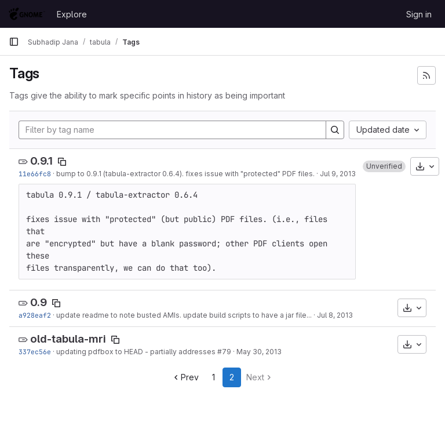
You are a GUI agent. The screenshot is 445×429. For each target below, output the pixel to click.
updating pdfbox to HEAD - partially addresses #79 (143, 351)
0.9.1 (41, 161)
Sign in (419, 14)
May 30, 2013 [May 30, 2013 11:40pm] (259, 351)
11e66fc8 (35, 173)
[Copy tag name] (62, 162)
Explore (72, 14)
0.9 (38, 302)
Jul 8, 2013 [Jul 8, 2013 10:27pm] (335, 315)
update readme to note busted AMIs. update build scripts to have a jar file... (184, 315)
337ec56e (35, 351)
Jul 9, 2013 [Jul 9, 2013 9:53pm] (338, 173)
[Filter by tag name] (172, 130)
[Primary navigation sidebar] (14, 41)
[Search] (335, 130)
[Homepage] (27, 14)
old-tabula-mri (68, 339)
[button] (384, 166)
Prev (185, 377)
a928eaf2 (35, 315)
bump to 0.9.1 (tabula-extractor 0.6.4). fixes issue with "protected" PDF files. (185, 173)
